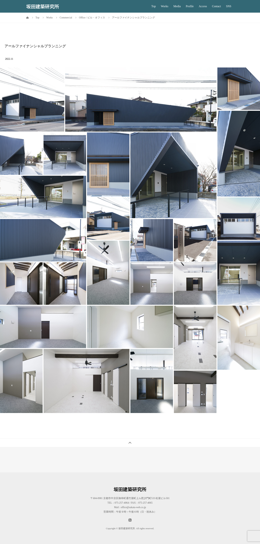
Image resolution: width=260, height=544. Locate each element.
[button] (32, 99)
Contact (216, 6)
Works (164, 6)
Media (177, 6)
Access (203, 6)
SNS (228, 6)
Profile (190, 6)
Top (153, 6)
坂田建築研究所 (42, 6)
